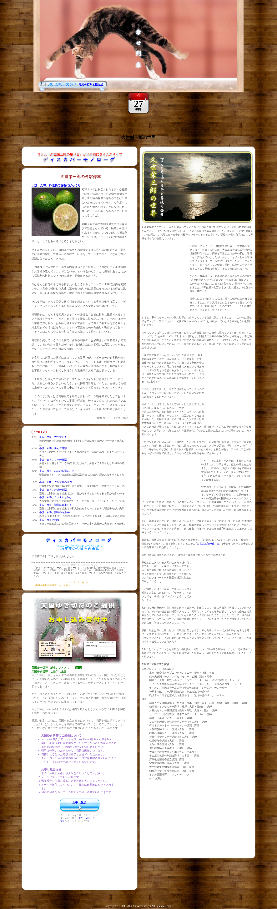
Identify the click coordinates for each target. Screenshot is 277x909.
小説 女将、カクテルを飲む (55, 497)
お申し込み (79, 802)
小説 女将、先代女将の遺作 (55, 482)
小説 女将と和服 (49, 519)
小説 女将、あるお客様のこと (56, 470)
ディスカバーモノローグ (80, 159)
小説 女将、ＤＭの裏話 (53, 459)
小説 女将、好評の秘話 (53, 489)
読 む (78, 667)
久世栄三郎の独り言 (208, 543)
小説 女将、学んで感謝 (53, 448)
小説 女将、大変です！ (53, 436)
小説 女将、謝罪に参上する (55, 504)
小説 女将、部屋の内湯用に (55, 512)
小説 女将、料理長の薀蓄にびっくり (56, 185)
